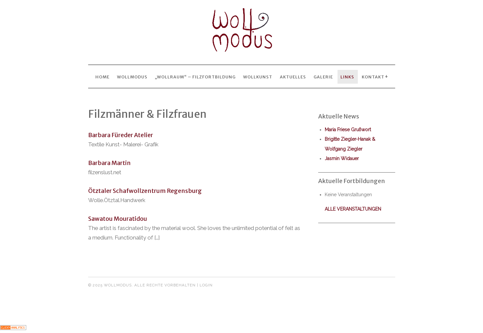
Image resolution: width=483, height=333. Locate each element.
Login (206, 285)
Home (102, 76)
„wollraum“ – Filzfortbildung (195, 76)
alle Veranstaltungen (353, 209)
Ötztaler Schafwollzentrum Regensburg (145, 191)
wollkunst (257, 76)
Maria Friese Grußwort (348, 129)
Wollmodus (132, 76)
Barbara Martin (109, 163)
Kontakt (373, 76)
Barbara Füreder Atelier (120, 135)
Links (347, 76)
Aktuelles (293, 76)
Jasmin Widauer (342, 158)
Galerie (323, 76)
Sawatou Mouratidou (117, 218)
